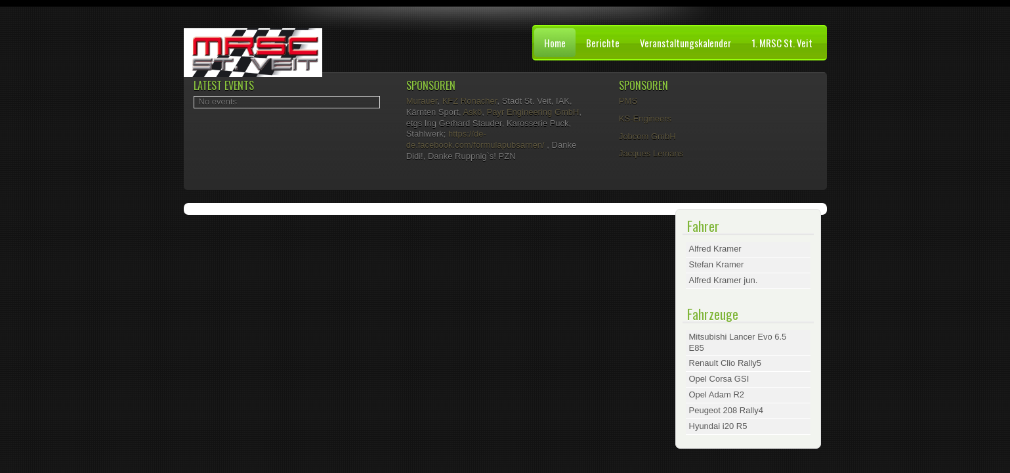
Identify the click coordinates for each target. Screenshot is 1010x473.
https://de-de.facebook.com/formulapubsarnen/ (475, 139)
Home (555, 42)
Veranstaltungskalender (685, 42)
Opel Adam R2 (717, 394)
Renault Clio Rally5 (725, 363)
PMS (628, 101)
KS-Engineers (645, 119)
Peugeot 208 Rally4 (726, 410)
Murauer (422, 101)
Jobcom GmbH (647, 136)
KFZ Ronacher (469, 101)
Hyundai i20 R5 (718, 426)
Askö (472, 112)
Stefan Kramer (716, 264)
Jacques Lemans (651, 153)
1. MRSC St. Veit (781, 42)
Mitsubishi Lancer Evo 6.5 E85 (738, 342)
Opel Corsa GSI (719, 379)
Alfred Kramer (715, 249)
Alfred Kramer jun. (723, 280)
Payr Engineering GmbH (533, 112)
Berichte (603, 42)
